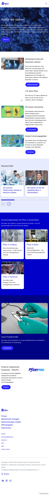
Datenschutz (6, 428)
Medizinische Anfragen (10, 419)
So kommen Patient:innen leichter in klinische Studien (12, 190)
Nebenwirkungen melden (11, 422)
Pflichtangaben (7, 425)
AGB (2, 446)
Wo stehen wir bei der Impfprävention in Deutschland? (35, 190)
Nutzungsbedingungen (7, 437)
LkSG (2, 443)
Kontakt (3, 433)
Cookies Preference (43, 493)
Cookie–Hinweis (5, 449)
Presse (4, 416)
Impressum (4, 440)
